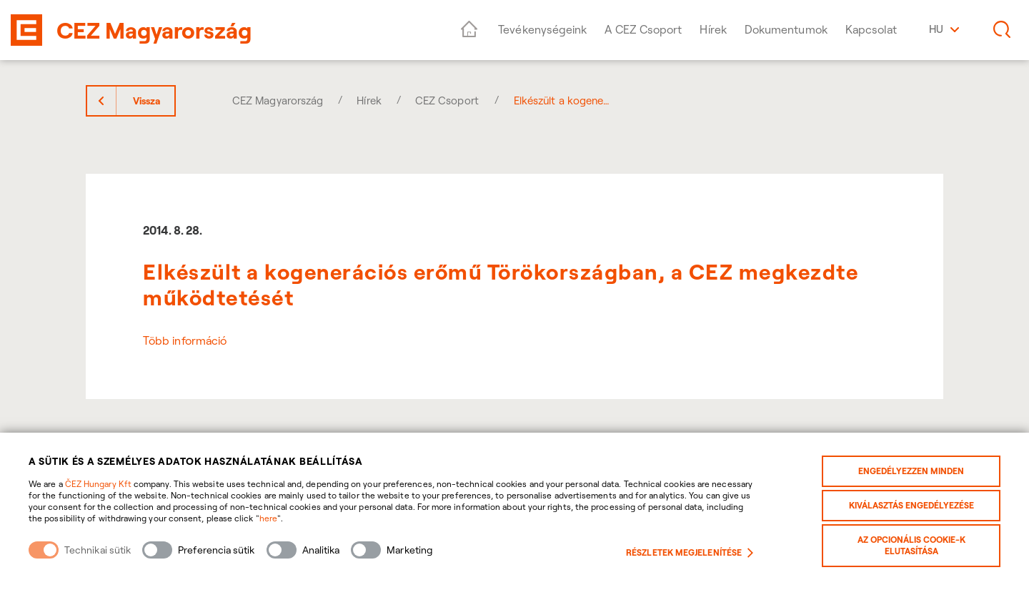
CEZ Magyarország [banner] (154, 30)
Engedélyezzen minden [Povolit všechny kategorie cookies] (911, 471)
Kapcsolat (871, 29)
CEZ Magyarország (277, 100)
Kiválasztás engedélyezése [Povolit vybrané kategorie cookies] (911, 505)
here (268, 518)
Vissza (146, 100)
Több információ (185, 340)
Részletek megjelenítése (689, 553)
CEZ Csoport (447, 100)
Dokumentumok (786, 29)
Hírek (713, 29)
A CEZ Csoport (643, 29)
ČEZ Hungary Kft (98, 483)
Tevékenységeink (542, 29)
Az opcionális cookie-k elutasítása (911, 545)
